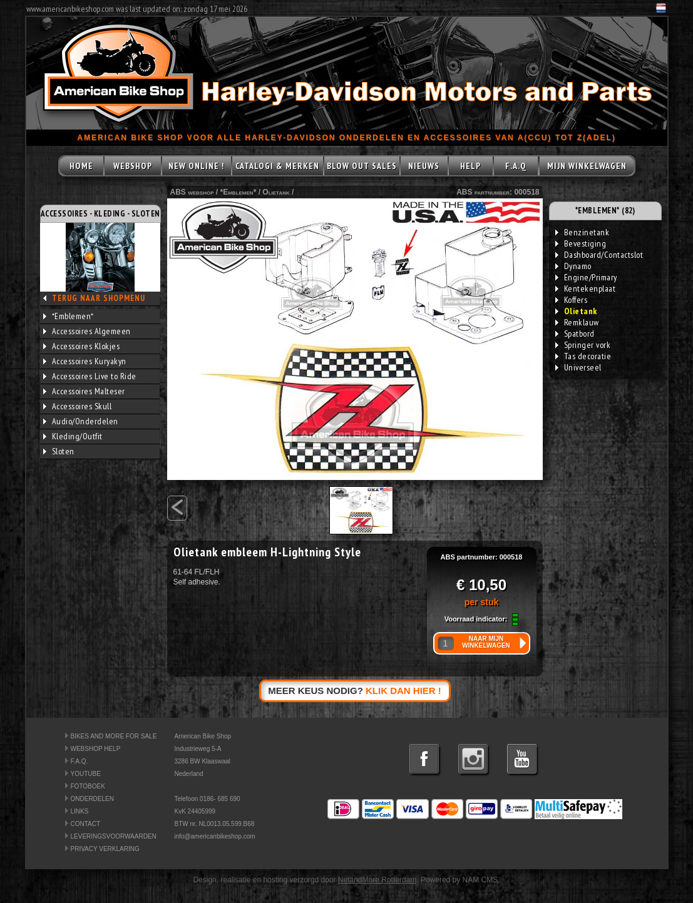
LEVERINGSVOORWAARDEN (114, 836)
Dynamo (573, 266)
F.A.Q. (79, 761)
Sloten (58, 451)
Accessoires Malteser (84, 391)
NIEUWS (423, 165)
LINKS (80, 811)
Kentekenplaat (585, 288)
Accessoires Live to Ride (89, 376)
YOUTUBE (86, 773)
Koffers (571, 299)
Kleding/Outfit (73, 436)
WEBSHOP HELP (96, 748)
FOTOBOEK (88, 786)
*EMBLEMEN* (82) (605, 210)
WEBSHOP (132, 165)
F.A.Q (515, 165)
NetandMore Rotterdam (377, 879)
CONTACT (86, 823)
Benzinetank (582, 232)
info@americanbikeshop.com (215, 836)
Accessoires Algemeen (87, 331)
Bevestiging (581, 243)
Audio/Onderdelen (80, 421)
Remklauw (577, 322)
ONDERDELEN (92, 798)
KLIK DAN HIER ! (403, 690)
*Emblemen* (68, 316)
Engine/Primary (586, 277)
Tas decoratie (583, 356)
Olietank (275, 192)
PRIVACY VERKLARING (105, 848)
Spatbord (575, 333)
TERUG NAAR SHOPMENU (98, 298)
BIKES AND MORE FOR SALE (114, 736)
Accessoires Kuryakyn (84, 361)
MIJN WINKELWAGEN (587, 165)
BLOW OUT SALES (362, 165)
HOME (81, 165)
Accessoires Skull (77, 406)
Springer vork (583, 344)
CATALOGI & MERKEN (277, 165)
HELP (470, 165)
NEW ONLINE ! (196, 165)
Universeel (578, 367)
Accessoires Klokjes (81, 346)
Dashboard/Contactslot (599, 254)
